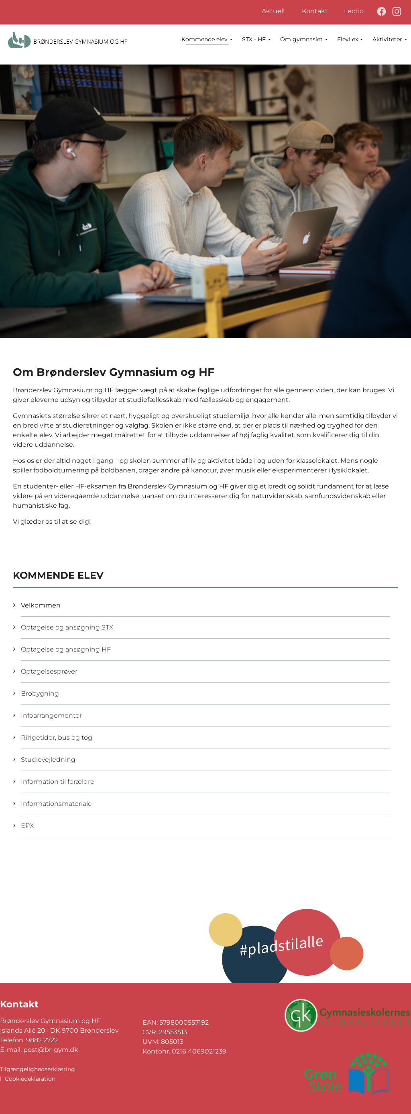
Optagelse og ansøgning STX (67, 627)
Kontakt (315, 11)
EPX (27, 825)
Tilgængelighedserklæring (37, 1069)
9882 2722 (42, 1040)
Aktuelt (274, 11)
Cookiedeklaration (30, 1078)
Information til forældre (57, 781)
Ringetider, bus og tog (56, 737)
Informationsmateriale (56, 803)
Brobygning (40, 693)
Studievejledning (48, 759)
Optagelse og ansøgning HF (66, 649)
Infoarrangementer (51, 715)
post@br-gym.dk (50, 1049)
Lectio (354, 11)
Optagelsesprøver (49, 671)
